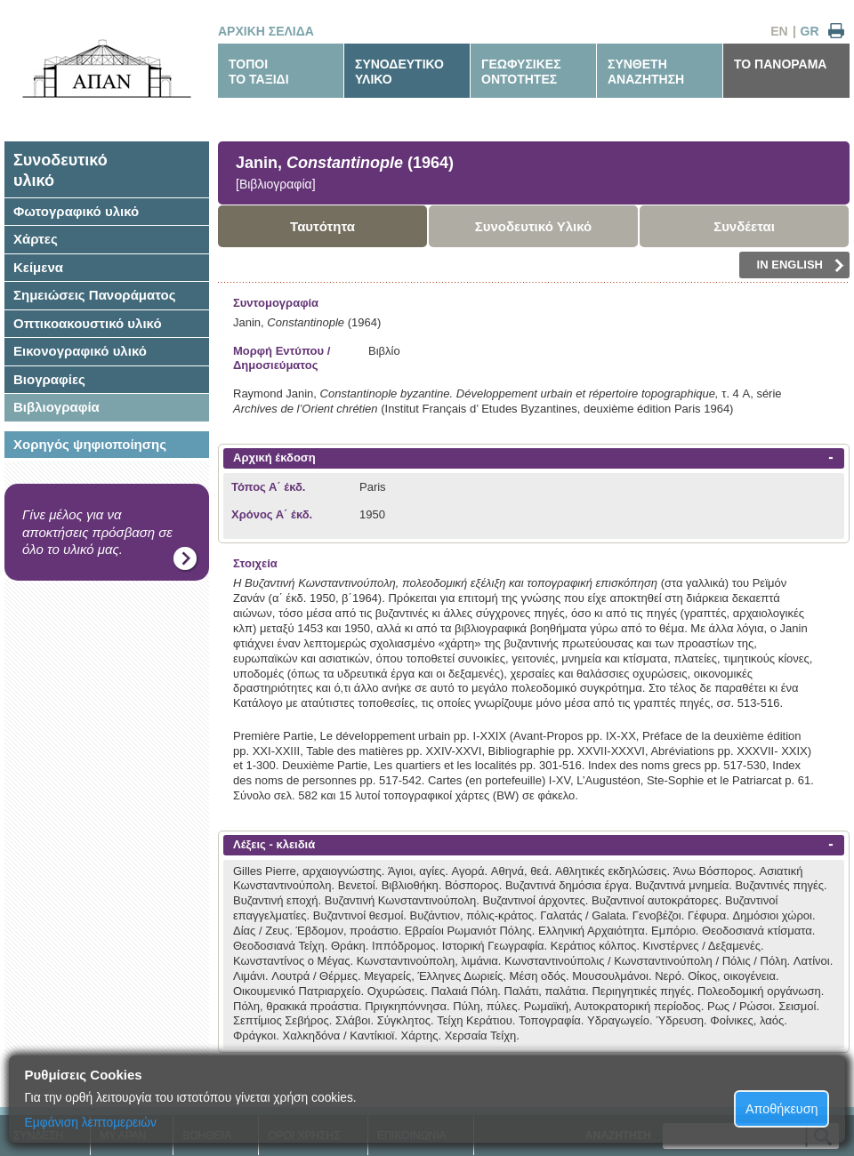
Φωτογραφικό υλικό (76, 211)
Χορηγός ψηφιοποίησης (89, 444)
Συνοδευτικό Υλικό (533, 226)
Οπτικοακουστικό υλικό (87, 323)
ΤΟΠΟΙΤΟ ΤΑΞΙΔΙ (259, 71)
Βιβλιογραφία (56, 406)
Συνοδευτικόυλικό (60, 170)
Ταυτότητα (322, 226)
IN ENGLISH (800, 265)
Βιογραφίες (49, 379)
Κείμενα (38, 267)
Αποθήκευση (781, 1109)
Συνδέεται (744, 226)
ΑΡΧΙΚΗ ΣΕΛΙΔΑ (266, 31)
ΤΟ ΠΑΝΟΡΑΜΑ (780, 64)
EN (778, 31)
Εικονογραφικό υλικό (80, 350)
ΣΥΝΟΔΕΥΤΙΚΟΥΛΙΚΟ (399, 71)
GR (810, 31)
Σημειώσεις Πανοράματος (94, 294)
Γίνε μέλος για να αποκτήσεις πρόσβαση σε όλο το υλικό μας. (97, 532)
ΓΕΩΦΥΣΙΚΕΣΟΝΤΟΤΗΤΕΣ (521, 71)
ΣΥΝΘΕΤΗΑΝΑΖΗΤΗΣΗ (646, 71)
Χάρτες (35, 238)
